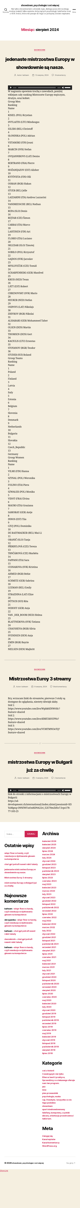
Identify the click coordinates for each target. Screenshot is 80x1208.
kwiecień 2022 (49, 958)
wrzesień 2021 (49, 981)
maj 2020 (46, 1034)
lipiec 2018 (47, 1087)
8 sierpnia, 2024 (40, 712)
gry (44, 1120)
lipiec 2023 (47, 911)
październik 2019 (50, 1054)
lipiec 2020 (47, 1027)
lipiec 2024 (47, 885)
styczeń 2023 (48, 931)
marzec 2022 (48, 961)
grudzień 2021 (49, 971)
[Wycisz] (63, 104)
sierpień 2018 (48, 1084)
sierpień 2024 (49, 881)
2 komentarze (60, 812)
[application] (40, 104)
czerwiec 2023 (49, 915)
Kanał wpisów (48, 1173)
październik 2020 (50, 1017)
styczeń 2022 (48, 968)
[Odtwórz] (11, 104)
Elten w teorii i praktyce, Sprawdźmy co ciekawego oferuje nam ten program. (58, 1114)
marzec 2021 (48, 1001)
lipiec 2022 (47, 948)
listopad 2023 (49, 901)
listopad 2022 (48, 938)
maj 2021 (46, 994)
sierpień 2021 (48, 984)
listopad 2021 (48, 974)
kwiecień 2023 (49, 921)
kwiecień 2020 (49, 1037)
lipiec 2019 (47, 1060)
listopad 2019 (48, 1050)
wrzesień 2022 (49, 944)
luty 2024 (46, 891)
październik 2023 (50, 905)
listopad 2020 (49, 1014)
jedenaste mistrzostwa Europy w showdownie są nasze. (40, 71)
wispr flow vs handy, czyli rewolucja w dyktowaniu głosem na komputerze (19, 890)
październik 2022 (50, 941)
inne (44, 1123)
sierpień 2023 (49, 908)
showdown (40, 51)
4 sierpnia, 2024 (41, 812)
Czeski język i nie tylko (53, 1108)
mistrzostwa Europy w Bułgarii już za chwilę (40, 795)
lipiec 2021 (47, 988)
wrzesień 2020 (49, 1021)
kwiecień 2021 (49, 997)
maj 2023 (46, 918)
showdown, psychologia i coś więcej (40, 5)
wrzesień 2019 (49, 1057)
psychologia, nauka (51, 1130)
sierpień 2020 (49, 1024)
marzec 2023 (48, 925)
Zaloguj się (47, 1170)
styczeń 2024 (48, 895)
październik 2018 (50, 1080)
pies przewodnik (50, 1127)
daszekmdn (10, 973)
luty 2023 (46, 928)
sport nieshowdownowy (53, 1143)
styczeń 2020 (48, 1044)
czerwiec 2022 (49, 951)
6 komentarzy (61, 92)
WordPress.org (49, 1180)
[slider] (37, 104)
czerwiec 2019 (49, 1064)
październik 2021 (50, 978)
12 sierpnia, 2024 (42, 92)
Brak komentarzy (60, 712)
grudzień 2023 (49, 898)
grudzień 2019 (49, 1047)
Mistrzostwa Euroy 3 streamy (40, 699)
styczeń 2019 (48, 1074)
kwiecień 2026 (49, 875)
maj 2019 (46, 1067)
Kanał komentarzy (51, 1176)
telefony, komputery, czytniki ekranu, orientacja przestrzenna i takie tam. (58, 1149)
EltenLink (4, 1204)
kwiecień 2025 (49, 878)
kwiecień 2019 (49, 1070)
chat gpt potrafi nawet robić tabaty (21, 898)
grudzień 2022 (49, 934)
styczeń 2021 (48, 1007)
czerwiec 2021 (49, 991)
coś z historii (48, 1104)
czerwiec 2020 (49, 1031)
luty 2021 (46, 1004)
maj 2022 (46, 954)
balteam (25, 92)
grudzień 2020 (49, 1011)
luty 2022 (46, 964)
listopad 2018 (48, 1077)
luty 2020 (46, 1041)
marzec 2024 (48, 888)
